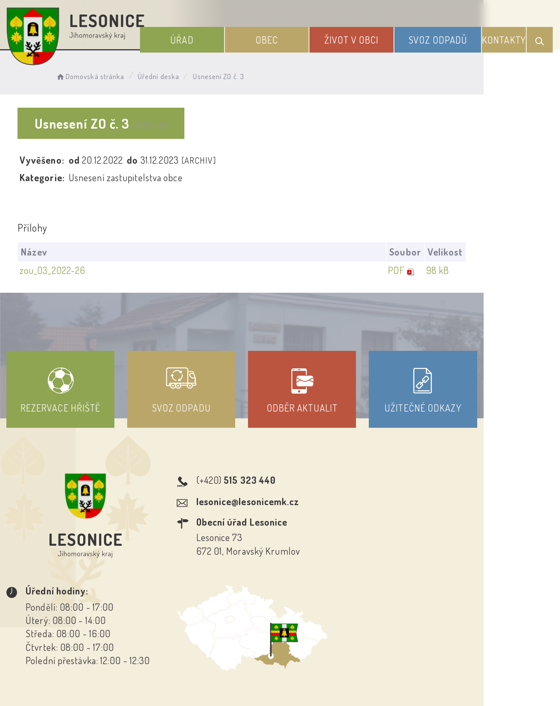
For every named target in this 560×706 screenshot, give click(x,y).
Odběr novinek (312, 629)
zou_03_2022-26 (54, 271)
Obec (282, 38)
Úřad (203, 38)
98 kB (512, 271)
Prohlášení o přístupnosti (217, 629)
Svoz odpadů (441, 38)
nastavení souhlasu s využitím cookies (469, 684)
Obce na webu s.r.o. (414, 670)
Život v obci (361, 38)
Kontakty (505, 38)
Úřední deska (165, 75)
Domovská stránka (96, 75)
